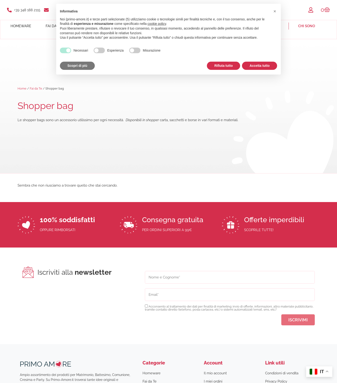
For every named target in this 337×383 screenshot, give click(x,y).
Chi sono (306, 26)
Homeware (21, 26)
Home (22, 88)
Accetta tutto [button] (259, 66)
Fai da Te (36, 88)
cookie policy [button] (156, 24)
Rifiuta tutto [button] (223, 66)
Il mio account (215, 373)
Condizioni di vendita (281, 373)
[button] (274, 11)
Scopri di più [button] (77, 66)
